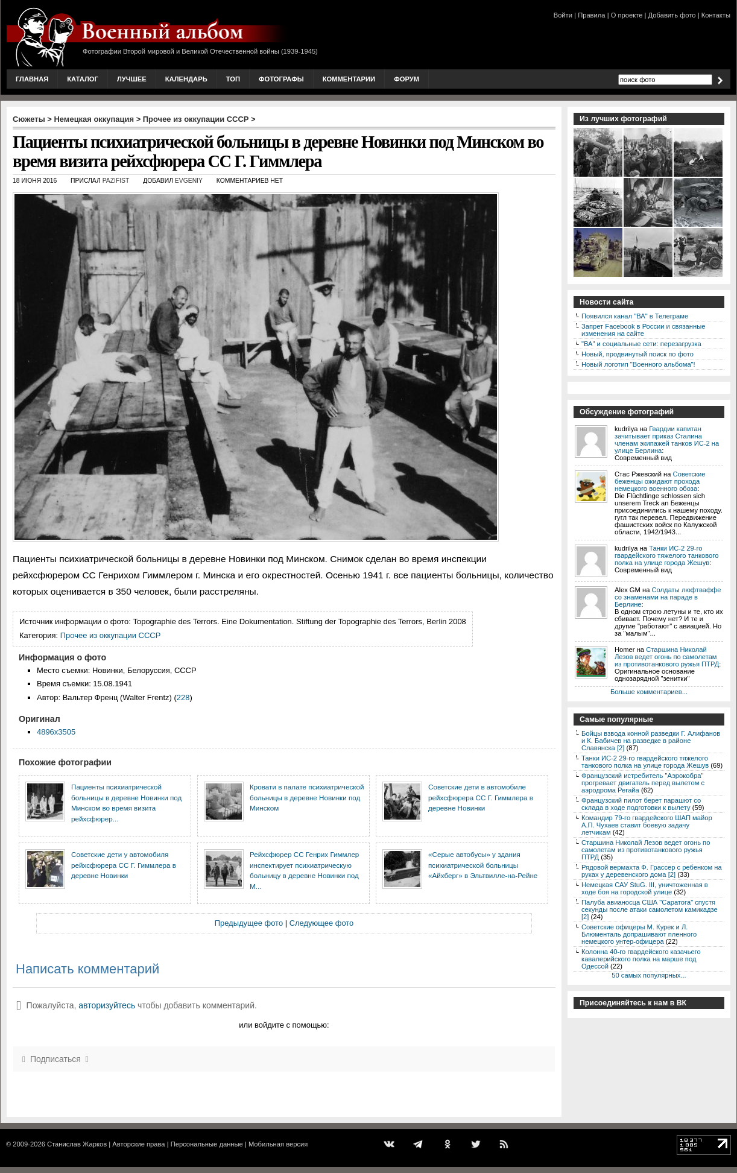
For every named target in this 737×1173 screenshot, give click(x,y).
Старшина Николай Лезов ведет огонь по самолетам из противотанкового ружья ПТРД (667, 657)
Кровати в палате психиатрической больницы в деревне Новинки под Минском (307, 797)
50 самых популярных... (649, 975)
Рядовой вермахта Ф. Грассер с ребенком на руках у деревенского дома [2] (651, 871)
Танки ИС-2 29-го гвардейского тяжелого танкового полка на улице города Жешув (666, 555)
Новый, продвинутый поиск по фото (637, 354)
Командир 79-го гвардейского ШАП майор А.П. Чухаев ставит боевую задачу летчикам (646, 825)
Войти (563, 15)
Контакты (715, 15)
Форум (406, 79)
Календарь (186, 79)
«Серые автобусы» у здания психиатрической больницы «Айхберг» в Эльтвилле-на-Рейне (482, 864)
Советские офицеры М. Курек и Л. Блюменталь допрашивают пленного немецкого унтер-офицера (639, 934)
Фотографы (281, 79)
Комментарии (349, 79)
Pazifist (116, 180)
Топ (233, 79)
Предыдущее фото (249, 923)
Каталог (82, 79)
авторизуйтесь (106, 1005)
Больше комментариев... (649, 691)
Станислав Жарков (77, 1144)
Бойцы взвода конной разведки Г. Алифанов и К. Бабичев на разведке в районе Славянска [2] (650, 740)
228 (183, 697)
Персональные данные (207, 1144)
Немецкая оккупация (94, 119)
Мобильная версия (278, 1144)
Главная (32, 79)
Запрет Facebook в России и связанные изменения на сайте (643, 330)
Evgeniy (189, 180)
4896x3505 (56, 731)
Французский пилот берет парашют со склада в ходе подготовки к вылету (641, 804)
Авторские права (138, 1144)
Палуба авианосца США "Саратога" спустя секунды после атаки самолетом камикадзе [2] (649, 909)
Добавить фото (672, 15)
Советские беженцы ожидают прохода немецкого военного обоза (660, 481)
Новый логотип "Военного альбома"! (638, 364)
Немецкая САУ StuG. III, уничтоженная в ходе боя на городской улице (644, 888)
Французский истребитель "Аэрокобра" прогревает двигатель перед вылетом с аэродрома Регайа (642, 783)
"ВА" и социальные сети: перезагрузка (641, 343)
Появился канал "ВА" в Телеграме (634, 316)
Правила (591, 15)
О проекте (627, 15)
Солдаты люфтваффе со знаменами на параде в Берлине (668, 597)
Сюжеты (29, 119)
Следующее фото (321, 923)
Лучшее (132, 79)
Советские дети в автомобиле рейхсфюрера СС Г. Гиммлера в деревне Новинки (480, 797)
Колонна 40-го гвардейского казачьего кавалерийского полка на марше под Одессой (641, 959)
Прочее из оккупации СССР (196, 119)
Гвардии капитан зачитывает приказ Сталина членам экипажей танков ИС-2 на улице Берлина (667, 439)
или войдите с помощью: (284, 1024)
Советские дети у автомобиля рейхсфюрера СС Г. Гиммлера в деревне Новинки (123, 864)
